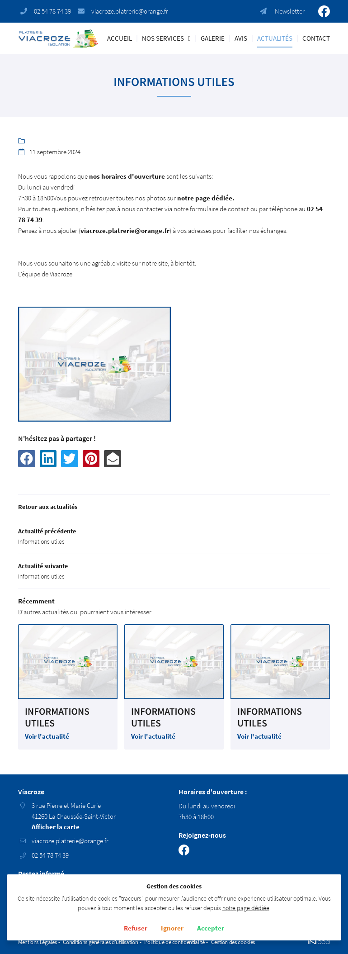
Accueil (119, 38)
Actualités (274, 38)
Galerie (213, 38)
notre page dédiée (245, 908)
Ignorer (172, 928)
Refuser (135, 928)
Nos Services (163, 38)
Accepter (210, 928)
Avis (241, 38)
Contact (316, 38)
